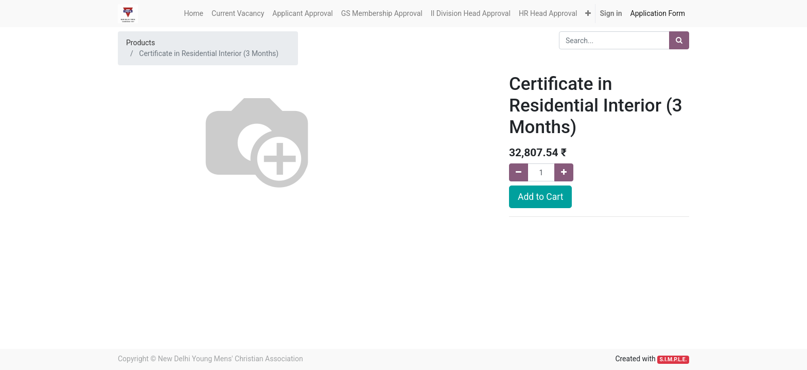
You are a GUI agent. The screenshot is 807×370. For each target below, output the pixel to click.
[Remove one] (518, 172)
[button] (588, 13)
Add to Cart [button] (540, 197)
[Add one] (563, 172)
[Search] (679, 40)
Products (140, 43)
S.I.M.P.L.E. (673, 359)
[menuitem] (193, 13)
